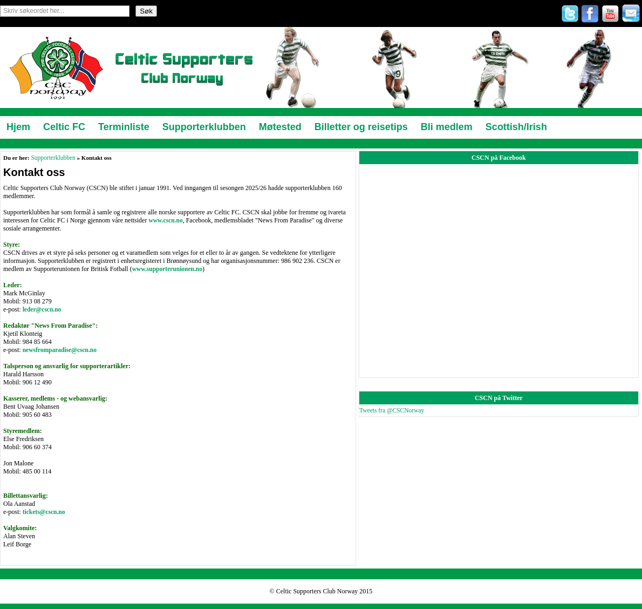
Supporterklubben (53, 157)
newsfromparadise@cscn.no (60, 350)
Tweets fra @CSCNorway (391, 410)
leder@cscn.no (42, 309)
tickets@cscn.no (44, 512)
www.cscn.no (165, 220)
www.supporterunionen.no (167, 269)
